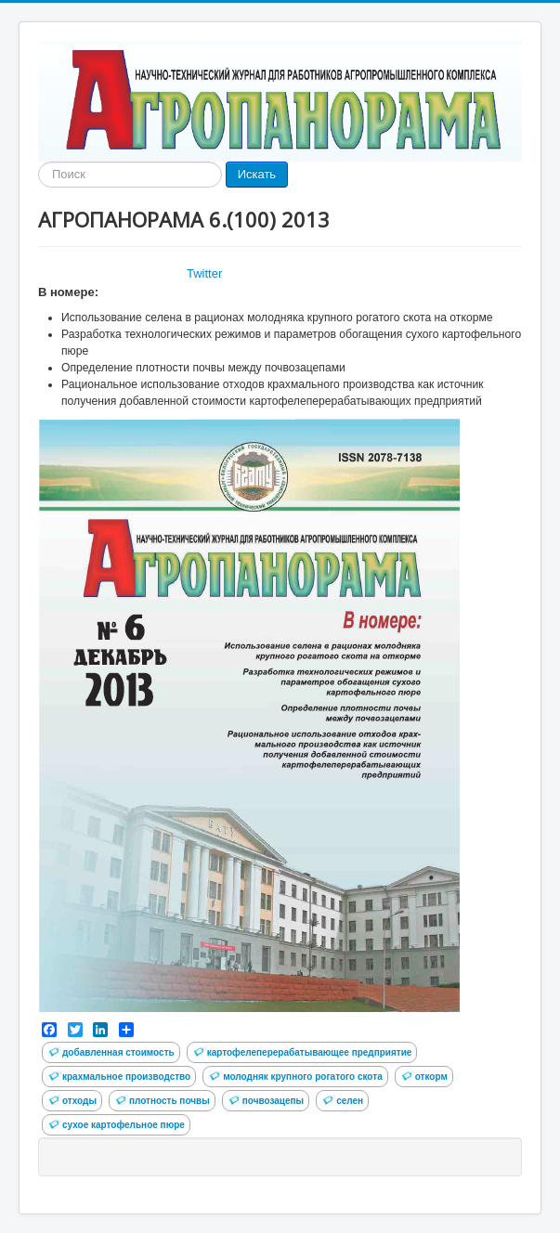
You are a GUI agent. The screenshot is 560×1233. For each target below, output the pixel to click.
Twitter (204, 273)
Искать (257, 174)
